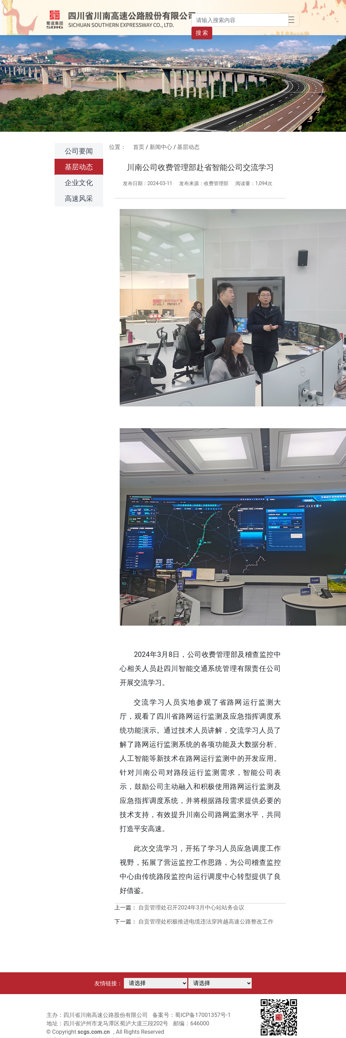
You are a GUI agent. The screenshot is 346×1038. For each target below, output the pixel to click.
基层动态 (79, 167)
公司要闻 (79, 151)
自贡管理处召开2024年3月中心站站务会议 (191, 907)
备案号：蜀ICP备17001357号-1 (191, 1015)
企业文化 (79, 182)
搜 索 (202, 33)
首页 (138, 147)
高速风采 (79, 198)
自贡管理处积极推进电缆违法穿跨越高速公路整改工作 (205, 921)
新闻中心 (161, 147)
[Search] (240, 20)
